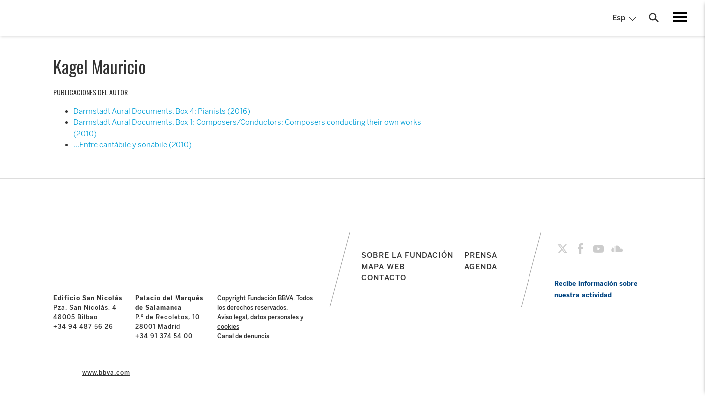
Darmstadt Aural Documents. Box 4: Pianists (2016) (161, 111)
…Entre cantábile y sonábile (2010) (132, 144)
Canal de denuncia (243, 336)
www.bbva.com (106, 372)
